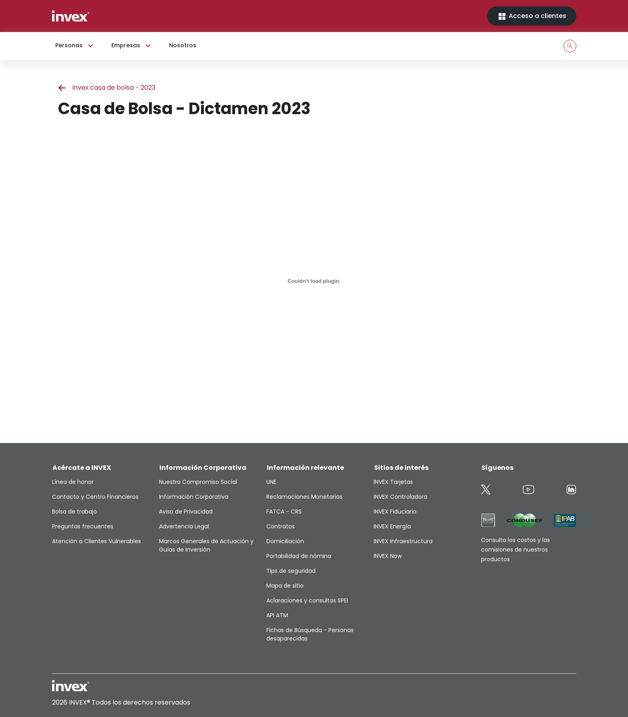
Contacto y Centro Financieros (95, 497)
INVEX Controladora (400, 497)
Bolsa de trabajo (74, 512)
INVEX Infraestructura (403, 541)
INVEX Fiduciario (395, 512)
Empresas (132, 45)
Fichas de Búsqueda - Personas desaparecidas (310, 634)
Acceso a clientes (531, 16)
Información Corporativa (193, 497)
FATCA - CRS (284, 512)
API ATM (277, 615)
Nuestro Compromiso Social (198, 482)
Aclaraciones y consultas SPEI (307, 600)
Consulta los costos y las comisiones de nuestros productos (515, 549)
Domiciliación (285, 541)
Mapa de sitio (285, 586)
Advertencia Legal (184, 526)
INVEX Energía (392, 526)
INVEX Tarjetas (393, 482)
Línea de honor (73, 482)
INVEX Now (388, 556)
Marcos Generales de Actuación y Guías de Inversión (206, 545)
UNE (271, 482)
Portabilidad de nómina (298, 556)
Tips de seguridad (291, 571)
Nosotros (182, 45)
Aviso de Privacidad (186, 512)
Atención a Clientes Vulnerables (96, 541)
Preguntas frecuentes (82, 526)
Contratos (280, 526)
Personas (75, 45)
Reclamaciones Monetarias (304, 497)
